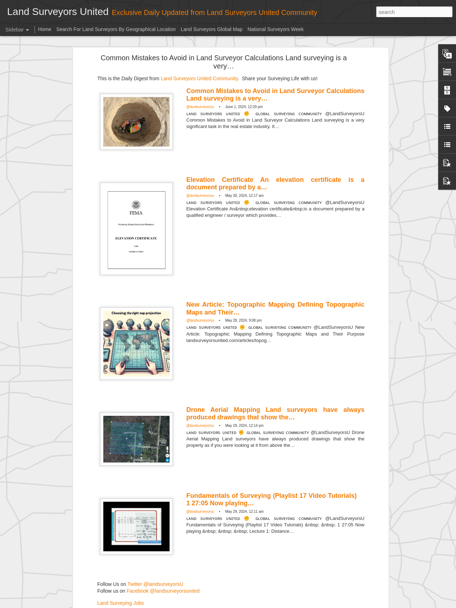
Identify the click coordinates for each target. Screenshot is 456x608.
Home (44, 29)
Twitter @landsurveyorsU (155, 517)
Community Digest (175, 558)
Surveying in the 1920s (39, 573)
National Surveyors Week (276, 29)
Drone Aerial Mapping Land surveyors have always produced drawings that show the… (275, 346)
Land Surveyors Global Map (212, 29)
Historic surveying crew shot (44, 589)
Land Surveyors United (237, 548)
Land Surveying (215, 558)
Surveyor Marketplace (102, 523)
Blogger (268, 604)
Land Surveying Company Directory (117, 535)
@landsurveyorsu (200, 39)
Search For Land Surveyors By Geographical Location (116, 29)
